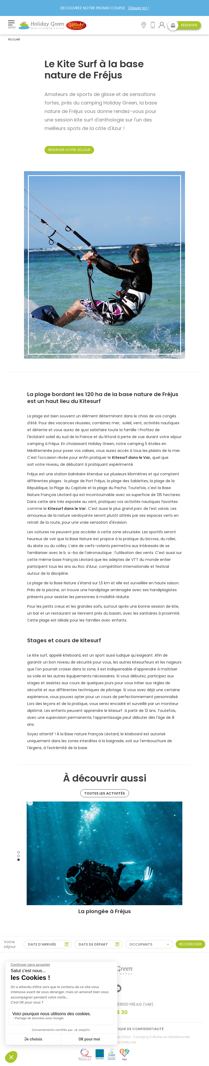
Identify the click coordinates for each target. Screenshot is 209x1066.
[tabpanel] (104, 858)
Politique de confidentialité (136, 1028)
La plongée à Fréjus (104, 911)
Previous (22, 856)
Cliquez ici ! (138, 8)
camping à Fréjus (43, 443)
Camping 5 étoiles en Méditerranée (161, 1037)
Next (186, 856)
